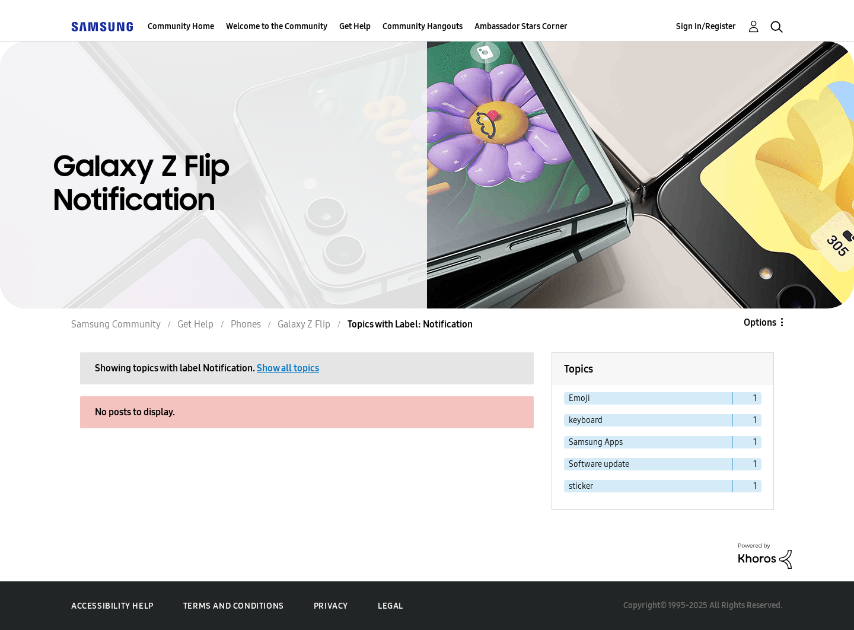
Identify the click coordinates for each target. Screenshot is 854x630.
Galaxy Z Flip (304, 324)
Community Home (181, 26)
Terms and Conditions (233, 606)
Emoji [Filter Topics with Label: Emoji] (579, 398)
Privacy (331, 606)
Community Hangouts (423, 26)
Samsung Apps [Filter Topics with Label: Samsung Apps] (596, 442)
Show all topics (288, 368)
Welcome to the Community (276, 26)
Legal (390, 606)
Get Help (355, 26)
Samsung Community (116, 324)
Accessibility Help (112, 606)
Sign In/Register (706, 26)
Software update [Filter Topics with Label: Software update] (599, 464)
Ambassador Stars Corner (521, 26)
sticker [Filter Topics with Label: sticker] (581, 486)
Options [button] (760, 322)
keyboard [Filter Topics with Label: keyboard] (586, 420)
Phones (246, 324)
